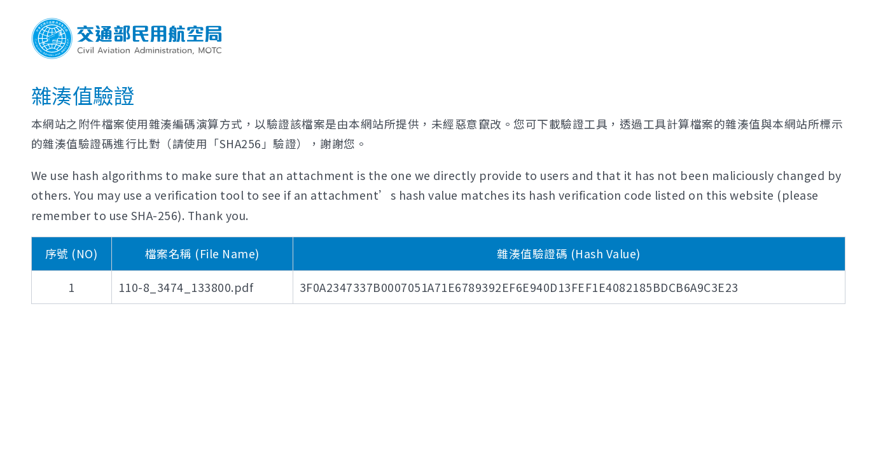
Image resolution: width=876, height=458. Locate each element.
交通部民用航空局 (126, 38)
